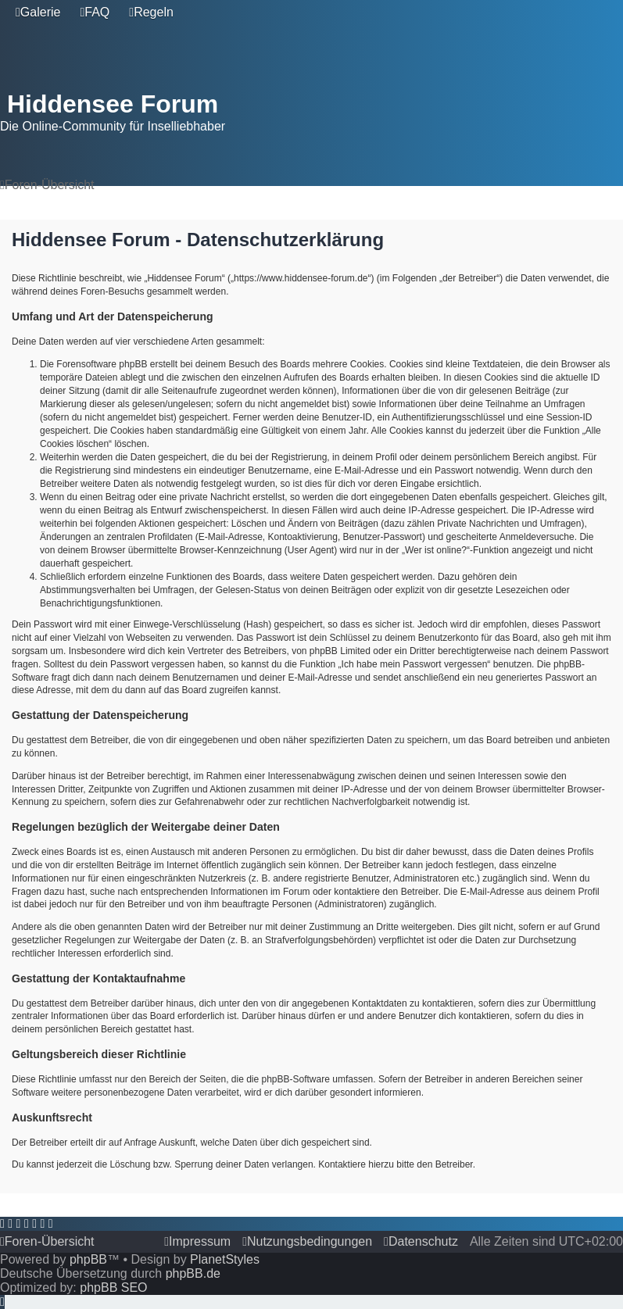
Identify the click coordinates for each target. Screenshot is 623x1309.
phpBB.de (193, 1273)
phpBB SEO (113, 1287)
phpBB (88, 1259)
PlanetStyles (225, 1259)
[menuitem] (38, 12)
